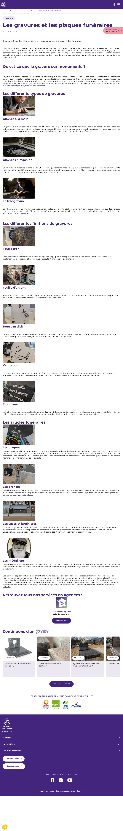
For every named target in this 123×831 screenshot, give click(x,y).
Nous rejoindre (12, 794)
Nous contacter (12, 801)
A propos (7, 773)
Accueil (5, 13)
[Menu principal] (118, 5)
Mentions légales (47, 826)
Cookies (80, 826)
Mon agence (114, 6)
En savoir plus (61, 656)
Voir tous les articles (61, 719)
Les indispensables (12, 786)
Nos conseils (14, 13)
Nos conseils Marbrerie (28, 13)
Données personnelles (65, 826)
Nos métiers (9, 779)
